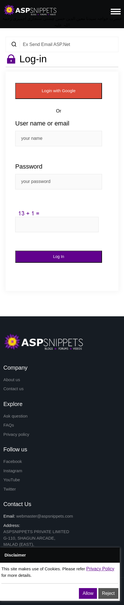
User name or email (42, 123)
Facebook (12, 461)
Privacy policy (16, 434)
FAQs (8, 425)
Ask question (15, 416)
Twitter (9, 489)
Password (29, 166)
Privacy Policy (100, 568)
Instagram (12, 470)
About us (11, 379)
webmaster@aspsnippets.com (44, 516)
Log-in (33, 58)
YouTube (11, 479)
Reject (108, 593)
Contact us (13, 388)
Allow (88, 593)
